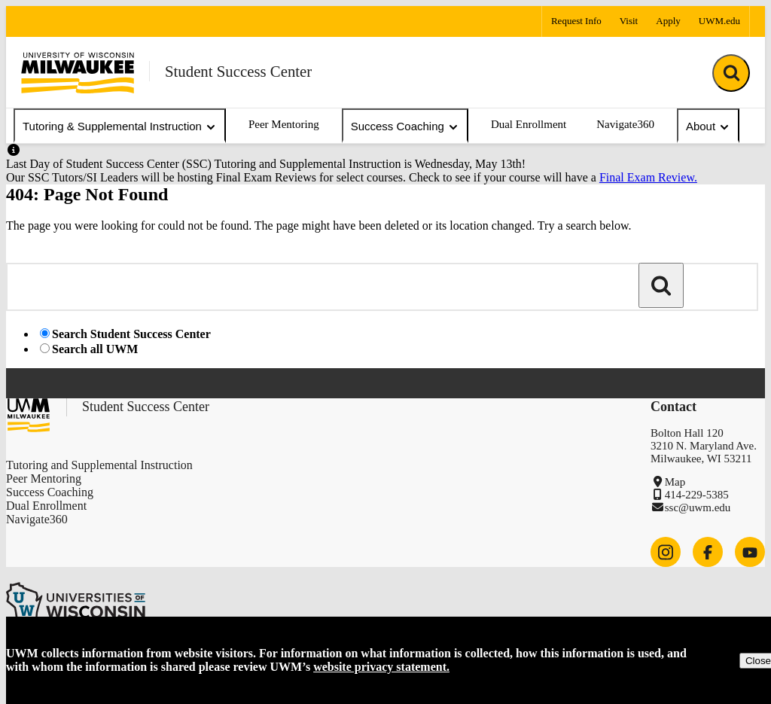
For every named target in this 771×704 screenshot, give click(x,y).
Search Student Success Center (131, 334)
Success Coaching (405, 126)
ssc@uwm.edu (698, 507)
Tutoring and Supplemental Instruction (99, 465)
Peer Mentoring (283, 124)
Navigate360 (625, 124)
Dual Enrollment (528, 124)
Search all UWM (95, 349)
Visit (629, 20)
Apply (668, 20)
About (708, 126)
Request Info (576, 20)
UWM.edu (719, 20)
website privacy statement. (381, 666)
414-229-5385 (697, 495)
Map (675, 482)
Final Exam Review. (648, 177)
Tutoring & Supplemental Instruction (120, 126)
